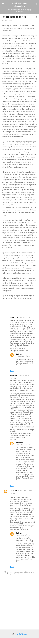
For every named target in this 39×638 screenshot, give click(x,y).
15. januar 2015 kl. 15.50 (25, 490)
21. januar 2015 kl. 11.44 (24, 535)
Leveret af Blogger (19, 634)
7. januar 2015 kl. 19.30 (24, 375)
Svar (12, 371)
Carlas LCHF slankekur (19, 5)
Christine (13, 490)
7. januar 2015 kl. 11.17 (25, 317)
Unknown (19, 354)
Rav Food (13, 375)
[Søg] (36, 4)
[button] (36, 17)
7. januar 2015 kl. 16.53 (23, 356)
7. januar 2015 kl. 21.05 (23, 444)
